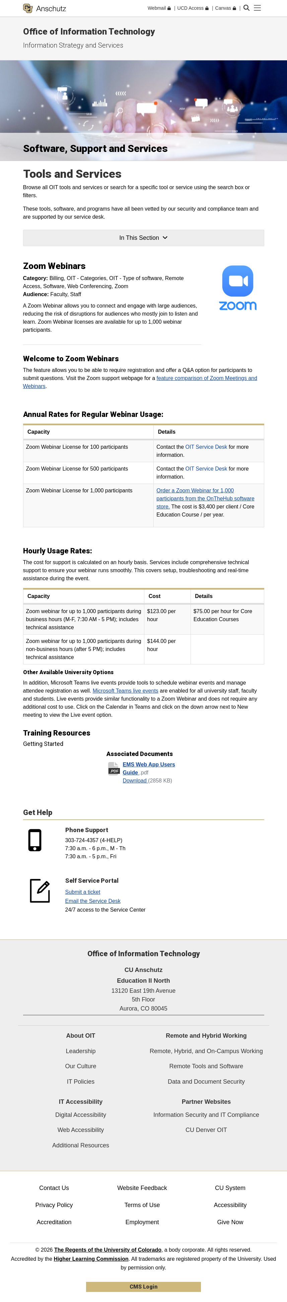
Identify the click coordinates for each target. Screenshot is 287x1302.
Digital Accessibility (80, 1114)
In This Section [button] (143, 237)
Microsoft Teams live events (125, 691)
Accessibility (230, 1205)
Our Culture (80, 1066)
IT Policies (81, 1081)
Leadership (80, 1051)
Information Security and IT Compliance (206, 1114)
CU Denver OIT (206, 1130)
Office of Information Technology (89, 31)
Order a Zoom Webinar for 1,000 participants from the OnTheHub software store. (205, 498)
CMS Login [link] (143, 1287)
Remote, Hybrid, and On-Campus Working (206, 1051)
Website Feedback (142, 1188)
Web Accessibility (81, 1130)
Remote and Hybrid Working (206, 1035)
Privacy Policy (54, 1205)
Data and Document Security (206, 1081)
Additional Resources (80, 1145)
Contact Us (54, 1188)
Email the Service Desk (93, 901)
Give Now (230, 1222)
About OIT (80, 1035)
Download (135, 780)
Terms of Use (142, 1205)
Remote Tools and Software (206, 1066)
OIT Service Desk (206, 447)
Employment (142, 1222)
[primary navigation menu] (257, 8)
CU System (230, 1188)
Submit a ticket (82, 892)
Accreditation (54, 1222)
